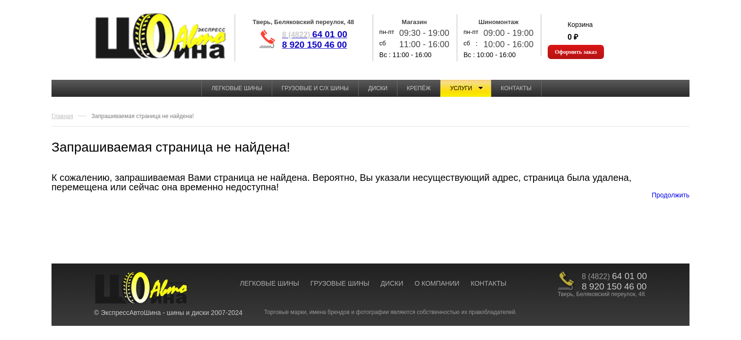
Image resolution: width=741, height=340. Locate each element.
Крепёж (419, 88)
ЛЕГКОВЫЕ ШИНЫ (269, 283)
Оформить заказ (576, 52)
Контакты (516, 88)
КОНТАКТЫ (489, 283)
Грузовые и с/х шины (315, 88)
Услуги (461, 88)
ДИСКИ (391, 283)
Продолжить (670, 195)
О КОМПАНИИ (436, 283)
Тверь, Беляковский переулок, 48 (303, 22)
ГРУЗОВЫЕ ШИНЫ (340, 283)
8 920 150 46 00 (314, 45)
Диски (378, 88)
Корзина (580, 24)
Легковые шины (236, 88)
